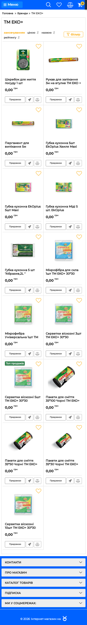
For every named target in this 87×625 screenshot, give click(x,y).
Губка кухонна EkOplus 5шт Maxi (23, 210)
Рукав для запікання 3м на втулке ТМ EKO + (64, 83)
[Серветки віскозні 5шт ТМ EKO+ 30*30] (23, 377)
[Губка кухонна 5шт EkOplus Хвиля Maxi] (64, 123)
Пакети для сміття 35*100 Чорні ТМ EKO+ (64, 400)
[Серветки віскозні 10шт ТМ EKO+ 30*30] (23, 504)
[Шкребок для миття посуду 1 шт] (23, 60)
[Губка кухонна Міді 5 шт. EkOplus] (64, 187)
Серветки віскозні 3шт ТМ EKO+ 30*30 (64, 337)
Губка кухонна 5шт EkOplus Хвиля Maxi (64, 146)
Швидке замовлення (29, 99)
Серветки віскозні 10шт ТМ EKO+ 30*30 (23, 527)
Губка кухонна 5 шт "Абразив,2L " (23, 273)
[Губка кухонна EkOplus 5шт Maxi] (23, 187)
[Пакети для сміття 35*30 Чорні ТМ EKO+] (64, 441)
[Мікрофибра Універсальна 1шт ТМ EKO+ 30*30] (23, 314)
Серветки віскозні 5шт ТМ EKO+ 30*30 (23, 400)
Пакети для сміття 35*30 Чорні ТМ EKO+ (64, 464)
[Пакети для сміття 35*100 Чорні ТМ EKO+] (64, 377)
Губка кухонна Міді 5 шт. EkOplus (64, 210)
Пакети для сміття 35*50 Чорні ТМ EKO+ (23, 464)
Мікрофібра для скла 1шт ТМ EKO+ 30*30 (64, 273)
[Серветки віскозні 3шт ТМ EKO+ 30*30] (64, 314)
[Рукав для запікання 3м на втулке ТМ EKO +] (64, 60)
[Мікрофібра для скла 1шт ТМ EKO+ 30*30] (64, 250)
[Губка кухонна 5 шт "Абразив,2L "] (23, 250)
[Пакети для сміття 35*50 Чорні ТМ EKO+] (23, 441)
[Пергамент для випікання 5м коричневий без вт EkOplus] (23, 123)
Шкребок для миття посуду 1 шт (23, 83)
